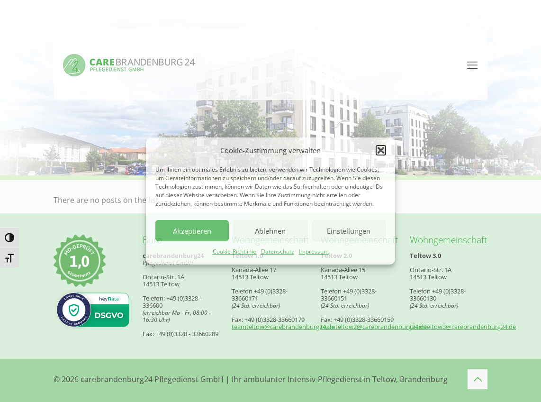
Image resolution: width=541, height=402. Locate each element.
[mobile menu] (472, 64)
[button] (381, 150)
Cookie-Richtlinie (234, 251)
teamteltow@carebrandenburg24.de (283, 326)
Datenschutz (277, 251)
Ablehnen (270, 231)
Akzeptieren (192, 231)
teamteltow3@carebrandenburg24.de (463, 326)
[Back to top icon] (477, 379)
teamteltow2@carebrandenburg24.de (374, 326)
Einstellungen (348, 231)
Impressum (314, 251)
